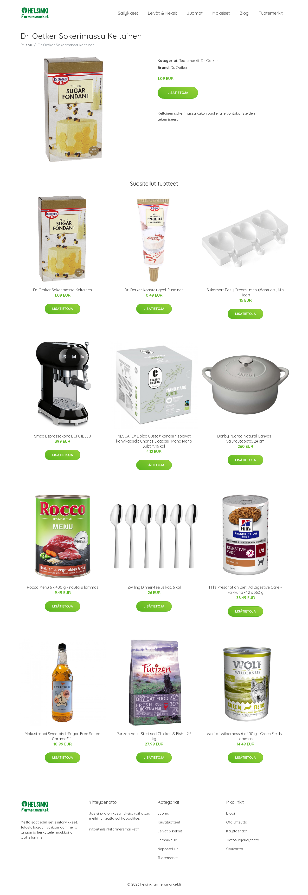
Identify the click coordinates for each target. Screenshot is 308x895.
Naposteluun (168, 851)
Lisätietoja (177, 95)
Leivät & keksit (162, 14)
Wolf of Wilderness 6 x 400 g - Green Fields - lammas (245, 739)
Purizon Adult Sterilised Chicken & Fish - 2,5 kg (154, 739)
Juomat (195, 14)
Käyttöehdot (236, 833)
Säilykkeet (128, 14)
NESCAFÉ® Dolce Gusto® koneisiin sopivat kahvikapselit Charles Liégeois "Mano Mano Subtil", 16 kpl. (154, 443)
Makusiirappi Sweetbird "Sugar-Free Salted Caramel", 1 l (62, 739)
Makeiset (221, 14)
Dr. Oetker (209, 63)
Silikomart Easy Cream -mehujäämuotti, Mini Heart (245, 295)
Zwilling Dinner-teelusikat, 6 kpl (154, 590)
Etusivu (26, 47)
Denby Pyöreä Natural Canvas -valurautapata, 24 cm (245, 441)
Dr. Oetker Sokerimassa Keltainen (62, 292)
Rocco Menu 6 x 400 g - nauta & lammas (62, 590)
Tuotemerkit (271, 14)
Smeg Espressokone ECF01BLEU (62, 438)
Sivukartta (234, 851)
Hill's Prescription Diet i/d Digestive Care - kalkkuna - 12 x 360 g (245, 592)
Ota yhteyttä (236, 824)
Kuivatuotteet (169, 824)
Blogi (244, 14)
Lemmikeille (167, 842)
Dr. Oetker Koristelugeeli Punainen (154, 292)
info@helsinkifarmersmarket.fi (114, 831)
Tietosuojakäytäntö (242, 842)
